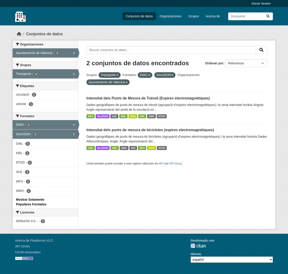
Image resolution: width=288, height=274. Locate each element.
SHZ (114, 116)
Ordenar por (214, 63)
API (161, 163)
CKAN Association (28, 252)
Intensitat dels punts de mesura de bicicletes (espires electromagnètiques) (150, 130)
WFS (90, 116)
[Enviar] (267, 16)
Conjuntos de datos (139, 16)
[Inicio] (19, 34)
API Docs (175, 163)
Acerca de (213, 16)
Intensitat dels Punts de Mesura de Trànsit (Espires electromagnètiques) (148, 98)
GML (123, 116)
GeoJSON (102, 116)
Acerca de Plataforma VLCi (34, 240)
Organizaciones (171, 16)
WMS (133, 116)
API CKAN (22, 246)
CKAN (198, 245)
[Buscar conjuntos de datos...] (250, 16)
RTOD (161, 116)
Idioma (196, 254)
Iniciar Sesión (261, 3)
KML (142, 116)
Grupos (194, 16)
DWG (152, 116)
